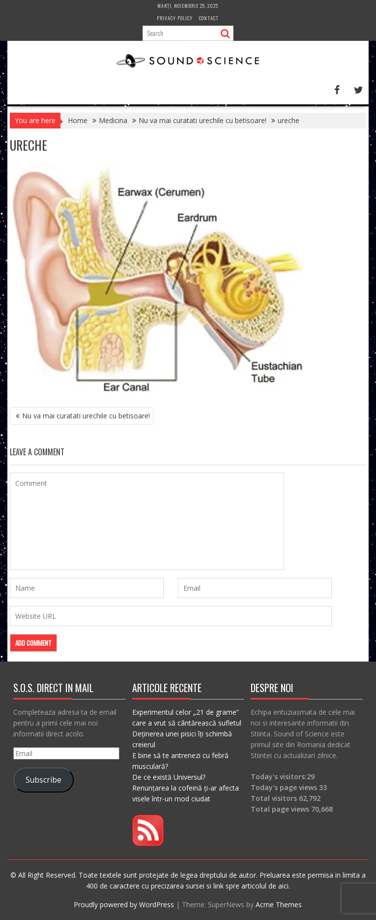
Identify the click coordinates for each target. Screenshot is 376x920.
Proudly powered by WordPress (124, 904)
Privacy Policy (175, 18)
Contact (209, 18)
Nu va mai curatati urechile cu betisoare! (86, 415)
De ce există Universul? (168, 777)
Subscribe (43, 779)
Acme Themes (279, 904)
